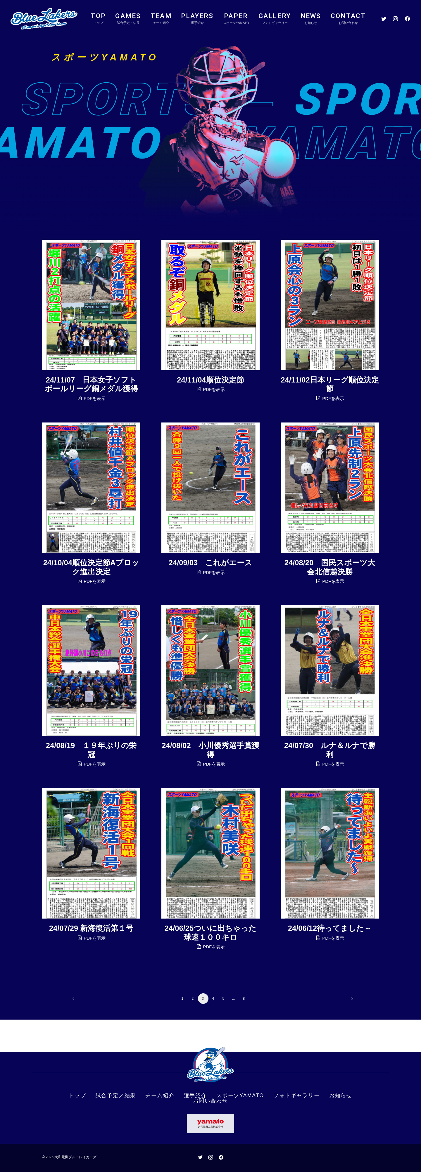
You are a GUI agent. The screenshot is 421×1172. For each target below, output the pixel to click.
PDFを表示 (91, 401)
